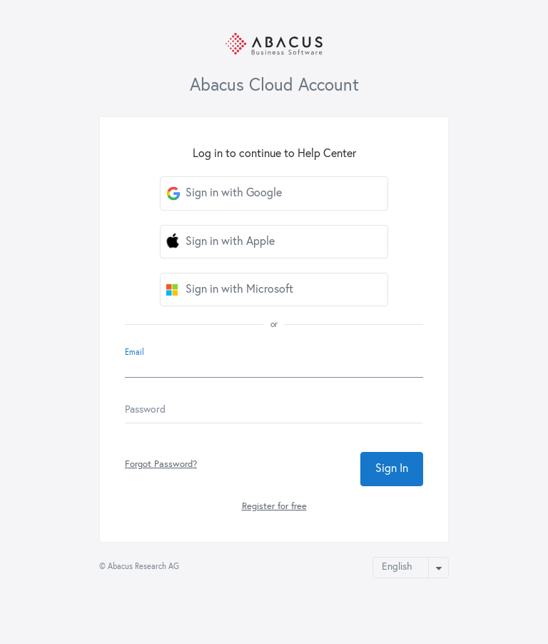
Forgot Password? (161, 464)
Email (134, 352)
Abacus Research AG (143, 566)
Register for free (274, 506)
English (397, 567)
